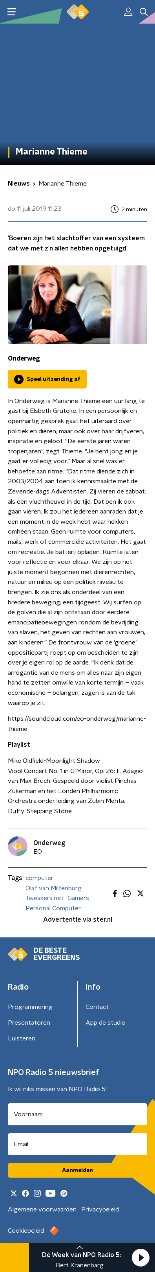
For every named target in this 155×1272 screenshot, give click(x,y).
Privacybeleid (100, 1209)
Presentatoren (29, 1023)
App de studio (106, 1023)
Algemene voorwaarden (42, 1209)
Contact (97, 1007)
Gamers (78, 898)
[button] (140, 1257)
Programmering (30, 1007)
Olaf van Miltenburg (54, 888)
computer (39, 878)
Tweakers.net (45, 898)
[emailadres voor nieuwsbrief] (77, 1144)
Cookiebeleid (26, 1231)
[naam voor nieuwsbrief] (77, 1114)
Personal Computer (53, 908)
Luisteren (21, 1038)
